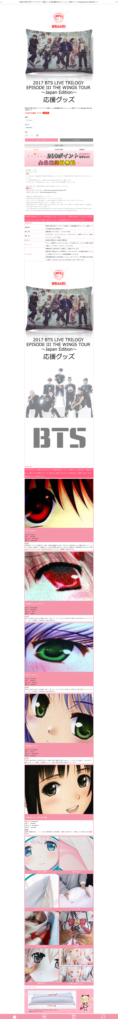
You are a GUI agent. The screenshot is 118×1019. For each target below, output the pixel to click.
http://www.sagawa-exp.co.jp (48, 192)
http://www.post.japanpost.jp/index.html (55, 190)
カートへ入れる (41, 140)
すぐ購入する (76, 140)
